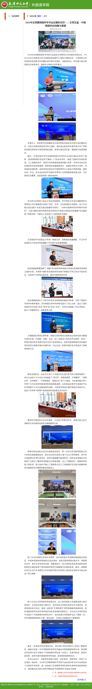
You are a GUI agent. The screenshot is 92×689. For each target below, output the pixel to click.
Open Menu (89, 3)
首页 (39, 16)
